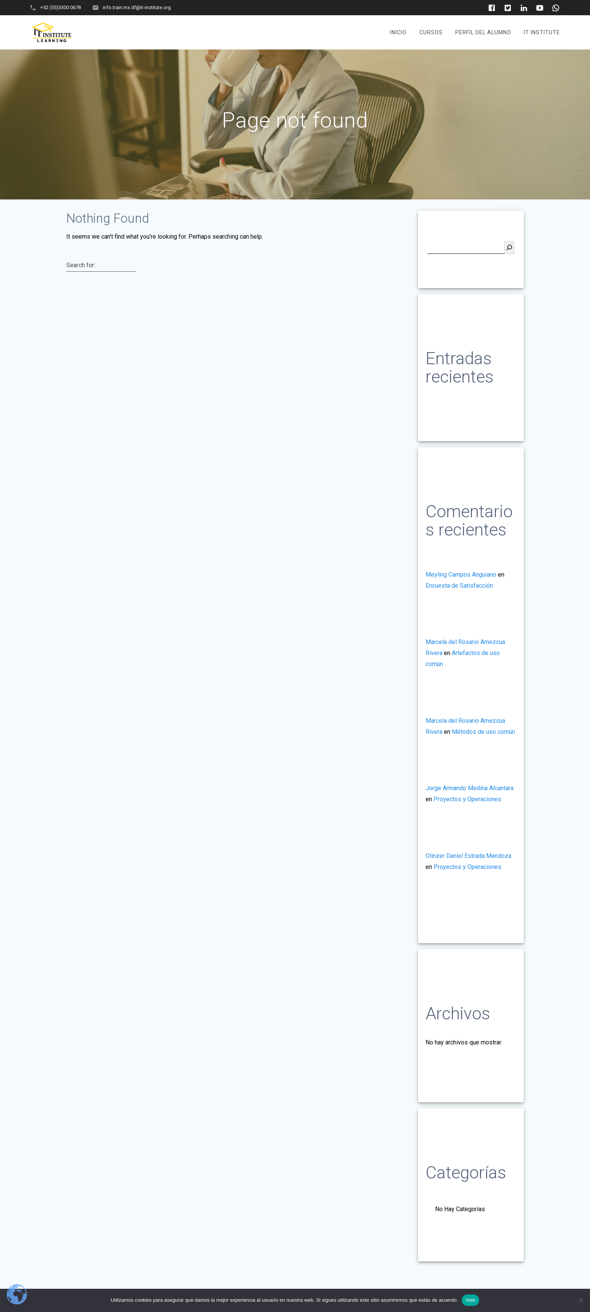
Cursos (431, 32)
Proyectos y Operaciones (467, 799)
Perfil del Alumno (483, 32)
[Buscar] (509, 247)
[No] (580, 1300)
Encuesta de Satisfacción (459, 585)
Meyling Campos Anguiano (461, 574)
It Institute (542, 32)
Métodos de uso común (483, 731)
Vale (470, 1300)
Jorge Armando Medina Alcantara (469, 788)
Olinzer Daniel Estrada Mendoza (468, 855)
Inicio (398, 32)
